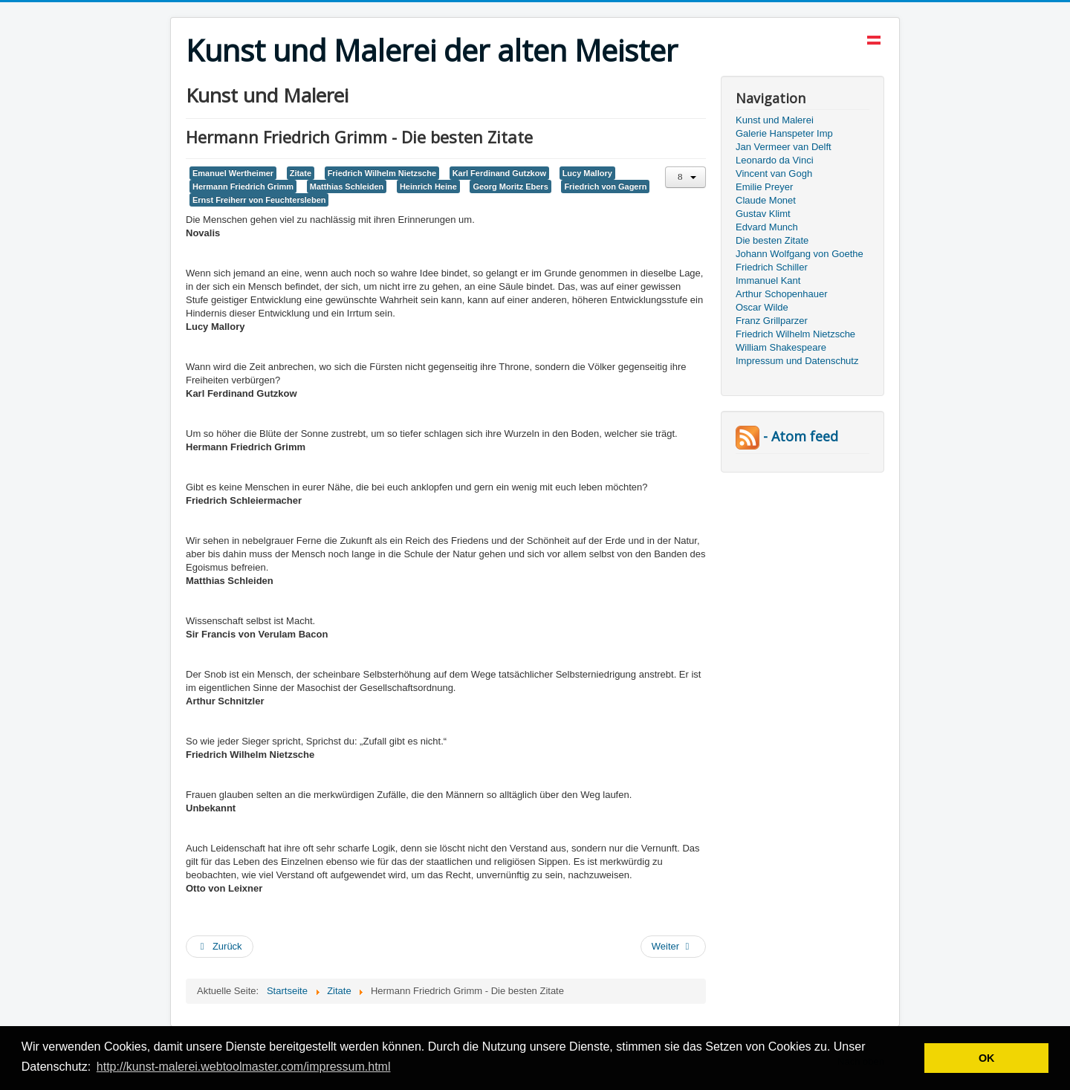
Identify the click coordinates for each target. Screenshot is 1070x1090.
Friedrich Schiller (772, 267)
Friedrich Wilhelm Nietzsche (382, 173)
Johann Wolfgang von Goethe (799, 253)
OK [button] (987, 1058)
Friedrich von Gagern (605, 186)
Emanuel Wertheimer (232, 173)
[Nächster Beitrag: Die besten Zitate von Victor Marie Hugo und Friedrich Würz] (673, 946)
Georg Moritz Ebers (510, 186)
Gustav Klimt (763, 213)
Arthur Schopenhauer (782, 293)
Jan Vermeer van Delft (783, 146)
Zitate (300, 173)
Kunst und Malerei (775, 120)
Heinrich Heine (428, 186)
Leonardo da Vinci (775, 160)
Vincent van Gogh (774, 173)
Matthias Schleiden (347, 186)
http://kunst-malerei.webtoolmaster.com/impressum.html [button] (244, 1066)
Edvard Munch (767, 227)
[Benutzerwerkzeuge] (685, 177)
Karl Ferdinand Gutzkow (499, 173)
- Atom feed (787, 436)
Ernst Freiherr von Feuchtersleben (258, 199)
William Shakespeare (781, 347)
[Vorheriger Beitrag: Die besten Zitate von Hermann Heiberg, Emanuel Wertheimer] (219, 946)
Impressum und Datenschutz (797, 360)
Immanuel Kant (768, 280)
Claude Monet (766, 200)
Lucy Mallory (587, 173)
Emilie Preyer (764, 186)
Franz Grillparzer (772, 320)
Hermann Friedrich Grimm (243, 186)
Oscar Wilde (762, 307)
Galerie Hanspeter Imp (784, 133)
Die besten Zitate (772, 240)
